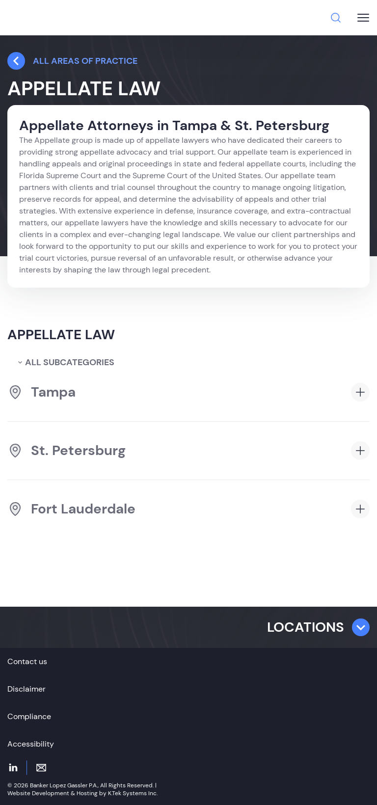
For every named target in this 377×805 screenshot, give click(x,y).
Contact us (27, 661)
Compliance (29, 716)
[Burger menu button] (363, 17)
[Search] (336, 17)
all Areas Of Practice (72, 61)
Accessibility (30, 744)
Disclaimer (26, 689)
